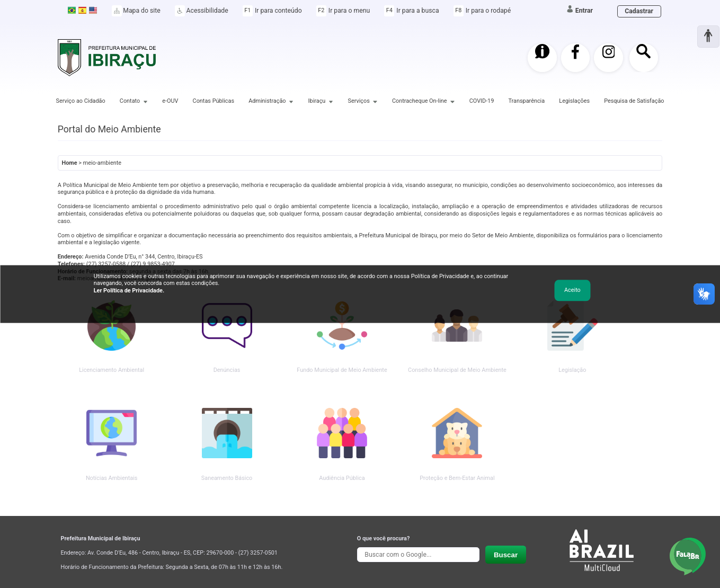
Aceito (572, 290)
